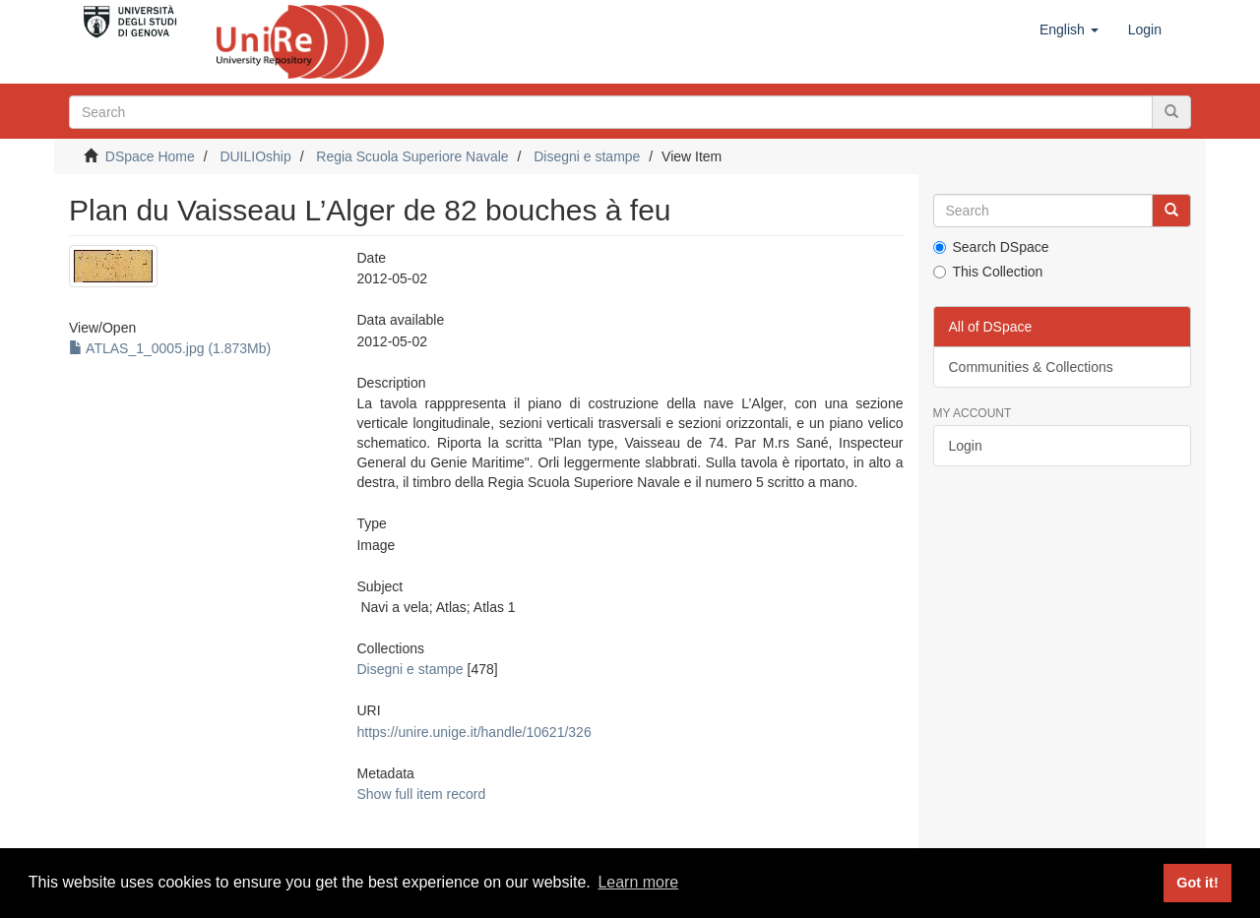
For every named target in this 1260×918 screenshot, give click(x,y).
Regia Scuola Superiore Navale (412, 156)
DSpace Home (150, 156)
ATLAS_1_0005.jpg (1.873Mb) (170, 348)
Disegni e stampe (587, 156)
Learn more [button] (638, 882)
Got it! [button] (1197, 882)
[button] (1069, 29)
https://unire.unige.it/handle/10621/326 (473, 732)
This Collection (988, 271)
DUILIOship (255, 156)
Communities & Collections (1031, 367)
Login (965, 446)
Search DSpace (991, 247)
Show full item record (420, 794)
